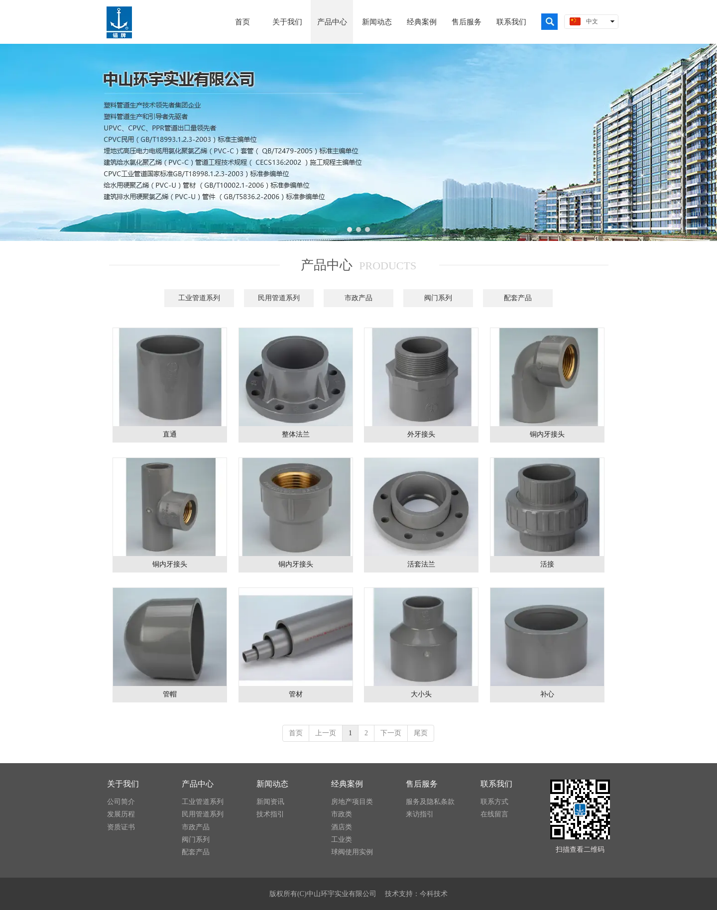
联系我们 (496, 784)
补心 (547, 694)
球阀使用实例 (352, 852)
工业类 (341, 839)
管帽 (170, 694)
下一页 (390, 733)
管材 (296, 694)
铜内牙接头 (547, 434)
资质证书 (121, 827)
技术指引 (270, 814)
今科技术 (434, 894)
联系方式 (494, 801)
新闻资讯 (270, 801)
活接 (547, 564)
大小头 (421, 694)
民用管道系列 (203, 814)
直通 (170, 434)
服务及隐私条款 (430, 801)
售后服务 (422, 784)
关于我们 (123, 784)
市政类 (341, 814)
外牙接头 (421, 434)
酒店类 (341, 827)
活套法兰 (421, 564)
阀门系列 (196, 839)
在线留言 (494, 814)
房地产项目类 (352, 801)
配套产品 (196, 852)
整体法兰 (296, 434)
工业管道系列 (203, 801)
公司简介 (121, 801)
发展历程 (121, 814)
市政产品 (196, 827)
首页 (296, 733)
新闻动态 (272, 784)
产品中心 (198, 784)
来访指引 (420, 814)
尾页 (421, 733)
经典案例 (347, 784)
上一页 (325, 733)
